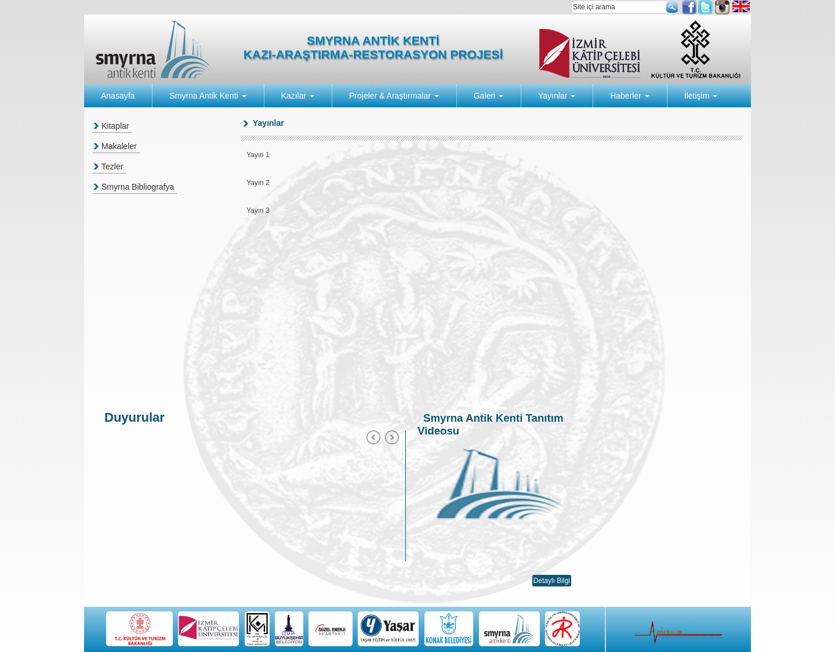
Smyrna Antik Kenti (207, 95)
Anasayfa (118, 95)
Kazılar (297, 95)
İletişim (700, 95)
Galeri (488, 95)
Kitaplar (115, 126)
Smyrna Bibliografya (137, 186)
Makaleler (119, 146)
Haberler (629, 95)
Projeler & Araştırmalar (394, 95)
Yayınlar (556, 95)
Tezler (112, 166)
